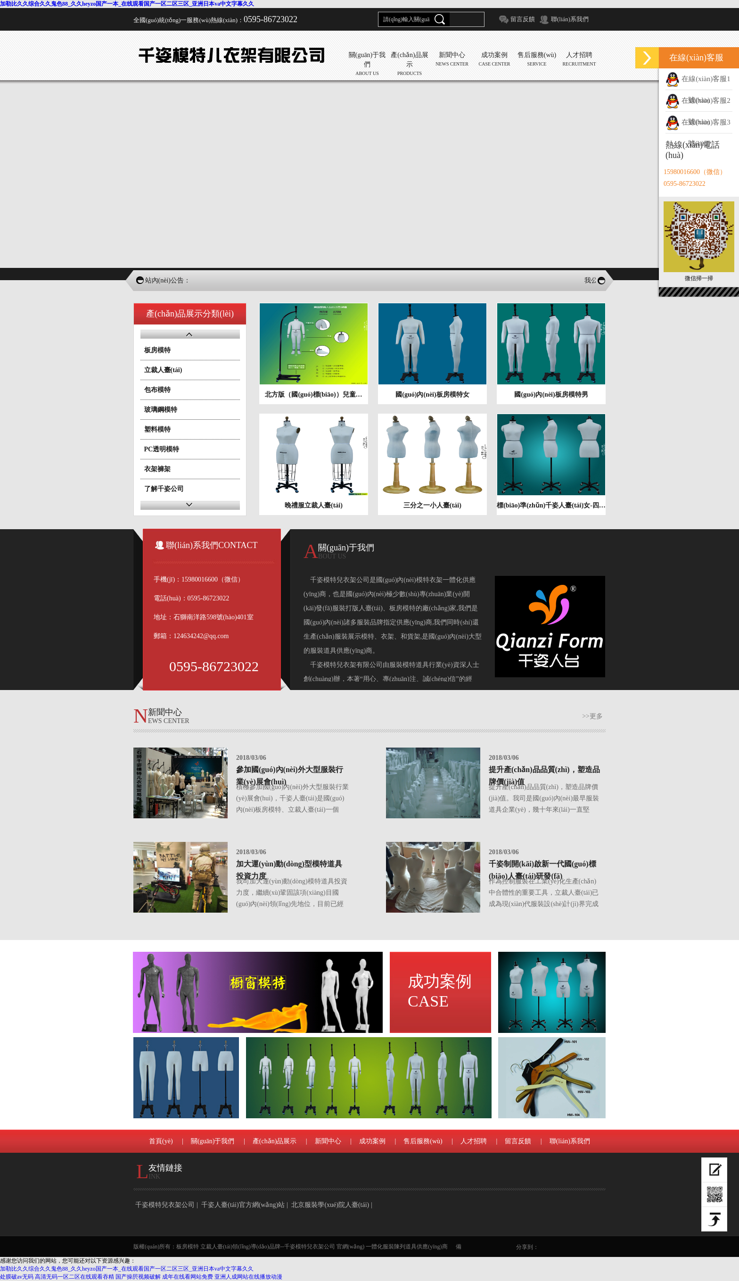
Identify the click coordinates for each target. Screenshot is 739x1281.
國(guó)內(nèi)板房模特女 (432, 394)
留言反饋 (522, 19)
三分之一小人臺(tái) (432, 505)
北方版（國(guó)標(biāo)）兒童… (313, 394)
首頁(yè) (161, 1141)
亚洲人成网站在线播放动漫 (248, 1276)
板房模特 (157, 350)
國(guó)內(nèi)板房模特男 (551, 394)
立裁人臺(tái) (163, 370)
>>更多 (592, 716)
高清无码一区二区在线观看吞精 (74, 1276)
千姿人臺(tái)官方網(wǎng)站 (243, 1204)
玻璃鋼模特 (160, 409)
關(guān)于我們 (213, 1141)
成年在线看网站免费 (187, 1276)
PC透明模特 (162, 449)
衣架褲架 (157, 469)
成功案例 (440, 991)
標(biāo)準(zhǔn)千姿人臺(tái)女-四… (551, 505)
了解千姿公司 (164, 488)
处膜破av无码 (16, 1276)
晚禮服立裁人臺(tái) (314, 505)
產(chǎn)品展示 (275, 1141)
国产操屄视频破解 (138, 1276)
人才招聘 (473, 1141)
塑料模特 (157, 429)
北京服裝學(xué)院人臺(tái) (330, 1204)
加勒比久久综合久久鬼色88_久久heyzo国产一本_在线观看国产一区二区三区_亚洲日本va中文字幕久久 (127, 3)
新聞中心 (328, 1141)
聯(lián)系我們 (570, 19)
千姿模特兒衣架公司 (165, 1204)
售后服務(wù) (422, 1141)
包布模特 (157, 389)
